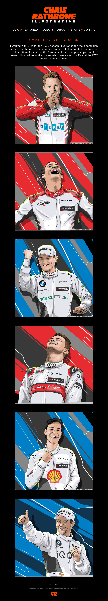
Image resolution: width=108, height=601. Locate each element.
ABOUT (62, 29)
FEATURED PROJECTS (38, 29)
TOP (56, 585)
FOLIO (15, 29)
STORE (75, 29)
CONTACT (90, 29)
